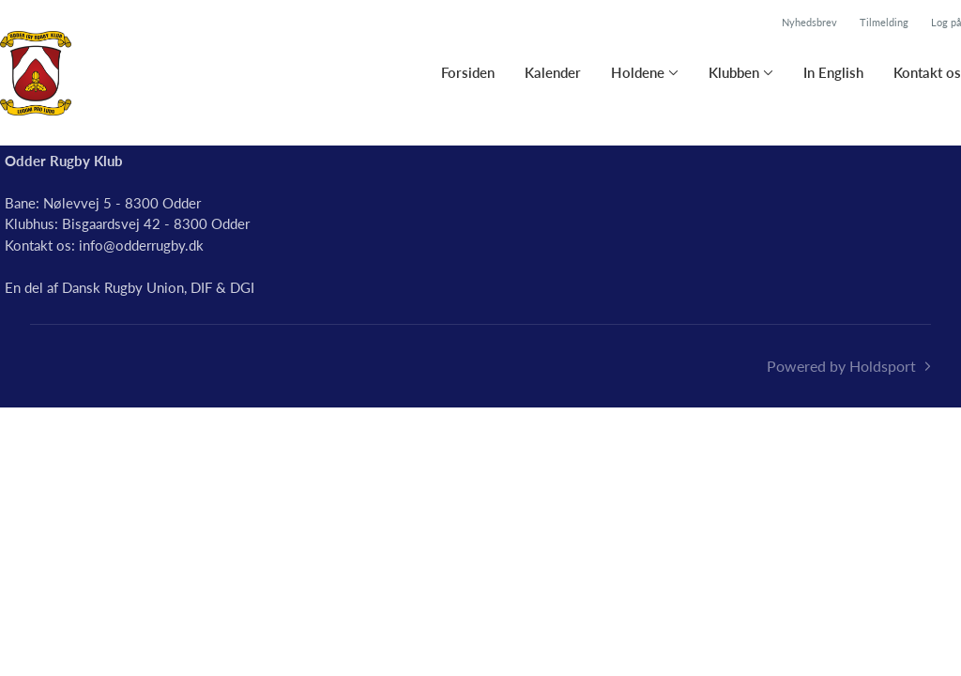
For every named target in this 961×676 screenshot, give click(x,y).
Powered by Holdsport (841, 366)
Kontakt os (927, 72)
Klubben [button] (734, 72)
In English (833, 72)
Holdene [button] (637, 72)
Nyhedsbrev (809, 22)
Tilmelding (884, 22)
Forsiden (468, 72)
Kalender (553, 72)
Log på (946, 22)
